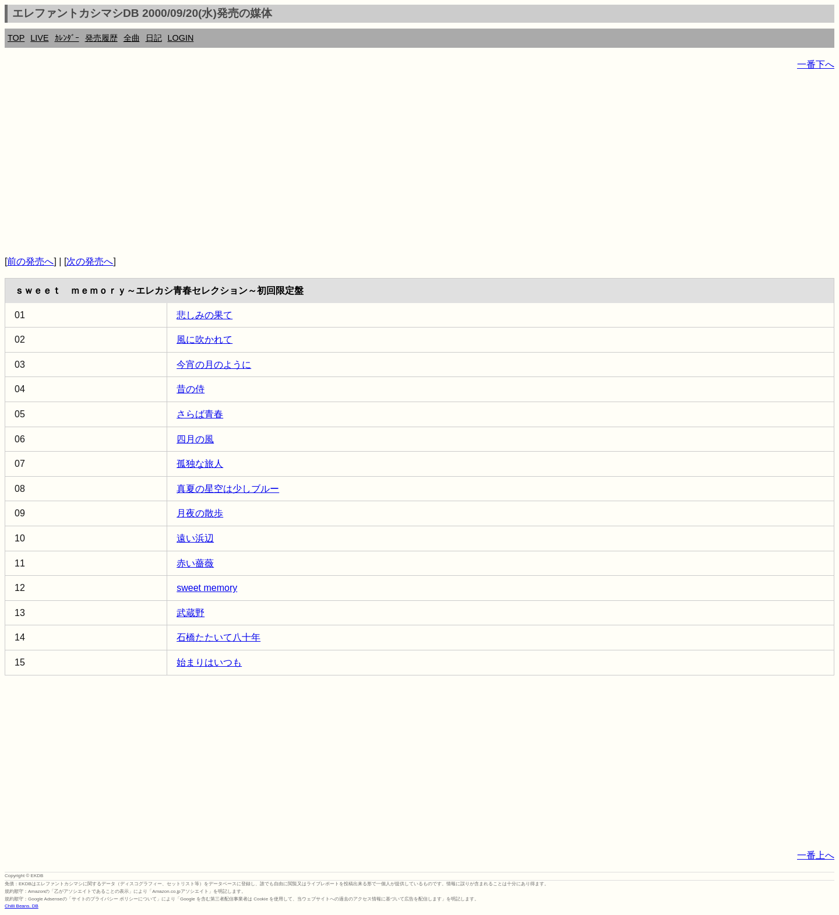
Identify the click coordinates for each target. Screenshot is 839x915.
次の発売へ (89, 261)
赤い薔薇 (195, 563)
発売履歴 (101, 38)
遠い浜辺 (195, 538)
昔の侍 (191, 389)
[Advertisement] (354, 163)
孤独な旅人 (200, 464)
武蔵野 (191, 613)
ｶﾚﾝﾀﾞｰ (67, 38)
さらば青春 (200, 414)
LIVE (39, 38)
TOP (16, 38)
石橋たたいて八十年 (218, 637)
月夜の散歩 (200, 513)
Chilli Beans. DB (21, 906)
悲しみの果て (204, 315)
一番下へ (815, 64)
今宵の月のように (214, 364)
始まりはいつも (209, 662)
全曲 (132, 38)
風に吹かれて (204, 339)
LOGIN (181, 38)
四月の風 (195, 439)
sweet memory (207, 588)
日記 (154, 38)
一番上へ (815, 855)
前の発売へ (30, 261)
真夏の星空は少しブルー (228, 489)
